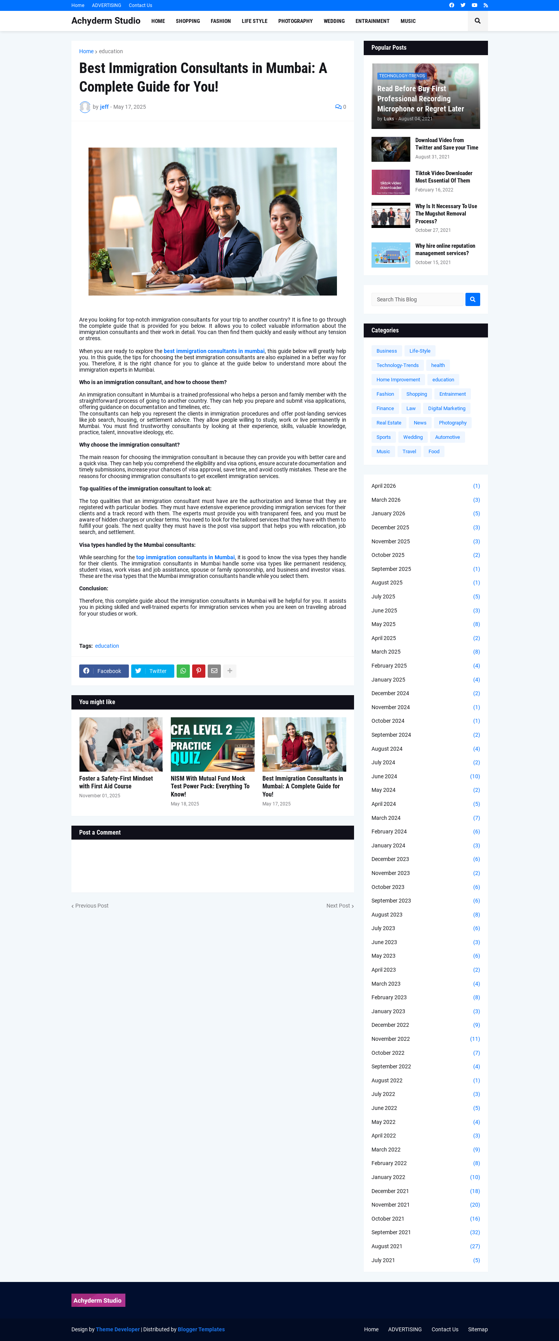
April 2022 (426, 1136)
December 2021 (426, 1191)
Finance (385, 408)
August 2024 (426, 749)
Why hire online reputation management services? (445, 249)
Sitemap (478, 1329)
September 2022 (426, 1067)
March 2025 (426, 652)
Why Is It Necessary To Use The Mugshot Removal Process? (446, 214)
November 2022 (426, 1039)
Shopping (416, 394)
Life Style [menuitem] (254, 21)
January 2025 (426, 680)
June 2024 (426, 777)
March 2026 (426, 500)
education (111, 51)
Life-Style (420, 351)
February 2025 (426, 666)
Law (411, 408)
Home (77, 5)
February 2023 (426, 998)
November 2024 (426, 707)
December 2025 (426, 528)
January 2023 (426, 1012)
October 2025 (426, 555)
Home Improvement (398, 380)
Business (387, 351)
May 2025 (426, 624)
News (420, 423)
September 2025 (426, 569)
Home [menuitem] (158, 21)
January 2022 (426, 1177)
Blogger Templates (201, 1329)
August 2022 (426, 1081)
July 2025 (426, 597)
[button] (478, 21)
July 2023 (426, 928)
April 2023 (426, 970)
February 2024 (426, 832)
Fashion (385, 394)
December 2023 (426, 859)
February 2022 (426, 1163)
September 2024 (426, 735)
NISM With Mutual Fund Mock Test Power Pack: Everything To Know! (210, 786)
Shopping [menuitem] (188, 21)
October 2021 (426, 1219)
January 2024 (426, 846)
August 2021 (426, 1247)
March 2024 (426, 818)
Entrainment (452, 394)
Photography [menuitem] (295, 21)
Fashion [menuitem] (221, 21)
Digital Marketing (446, 408)
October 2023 (426, 887)
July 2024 (426, 763)
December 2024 (426, 693)
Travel (409, 451)
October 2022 (426, 1053)
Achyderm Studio (106, 21)
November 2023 (426, 873)
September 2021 (426, 1233)
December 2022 (426, 1025)
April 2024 (426, 804)
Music (383, 451)
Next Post (338, 906)
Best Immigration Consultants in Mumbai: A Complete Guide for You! (302, 786)
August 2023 (426, 915)
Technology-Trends (398, 365)
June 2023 (426, 942)
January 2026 (426, 514)
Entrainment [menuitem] (373, 21)
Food (434, 451)
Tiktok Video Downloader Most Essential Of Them (443, 177)
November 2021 (426, 1205)
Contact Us (140, 5)
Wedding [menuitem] (334, 21)
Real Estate (389, 423)
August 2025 (426, 583)
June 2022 (426, 1108)
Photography (453, 423)
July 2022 (426, 1094)
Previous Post (92, 906)
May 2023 (426, 956)
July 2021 (426, 1260)
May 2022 (426, 1122)
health (438, 365)
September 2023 (426, 901)
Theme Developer (118, 1329)
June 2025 (426, 611)
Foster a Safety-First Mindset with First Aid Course (116, 782)
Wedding (413, 437)
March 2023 (426, 984)
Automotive (447, 437)
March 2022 (426, 1150)
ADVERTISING (106, 5)
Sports (384, 437)
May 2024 (426, 790)
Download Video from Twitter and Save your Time (446, 144)
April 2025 (426, 638)
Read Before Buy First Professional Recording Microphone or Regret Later (420, 98)
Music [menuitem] (408, 21)
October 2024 (426, 721)
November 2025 (426, 542)
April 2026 (426, 486)
